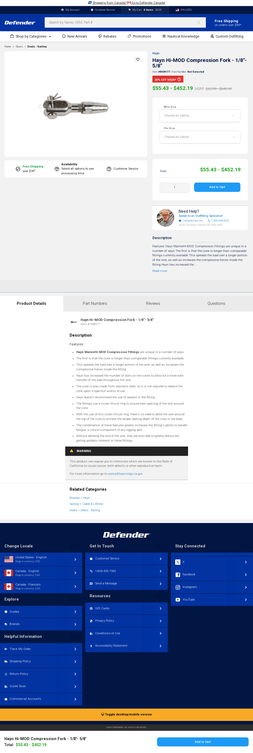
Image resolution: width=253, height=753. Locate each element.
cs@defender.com (191, 220)
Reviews (153, 303)
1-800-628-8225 (218, 220)
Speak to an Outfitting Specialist (200, 216)
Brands (75, 498)
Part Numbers (95, 303)
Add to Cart (217, 187)
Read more (159, 271)
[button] (138, 59)
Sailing (74, 504)
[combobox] (125, 22)
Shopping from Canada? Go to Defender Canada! (126, 3)
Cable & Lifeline (92, 504)
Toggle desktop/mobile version (126, 715)
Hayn (156, 53)
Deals (73, 510)
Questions (216, 303)
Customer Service (103, 10)
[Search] (201, 22)
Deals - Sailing (37, 46)
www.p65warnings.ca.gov (125, 474)
